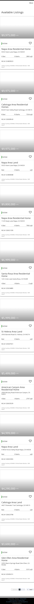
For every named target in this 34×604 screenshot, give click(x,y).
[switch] (30, 42)
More (31, 3)
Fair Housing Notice (23, 601)
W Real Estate (23, 598)
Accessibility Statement (11, 601)
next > (31, 589)
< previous (15, 589)
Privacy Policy (21, 600)
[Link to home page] (1, 3)
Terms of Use (12, 600)
